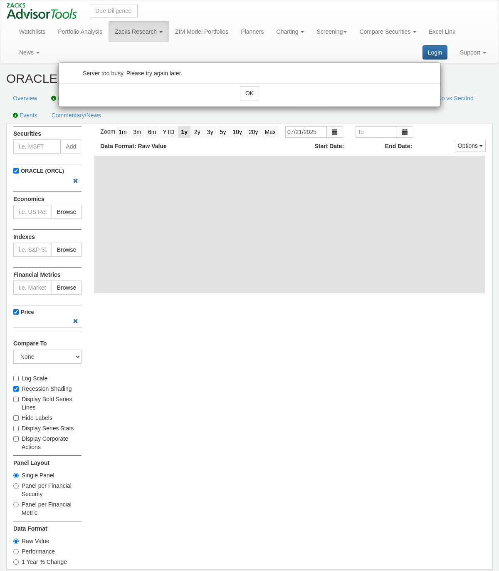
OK (249, 93)
